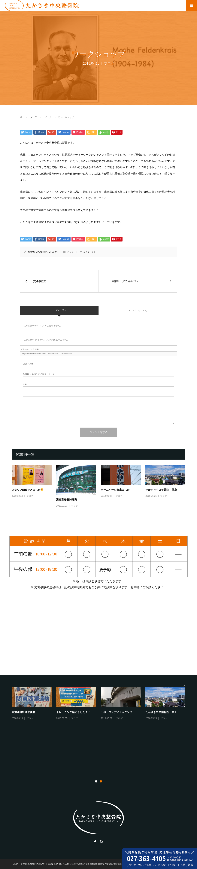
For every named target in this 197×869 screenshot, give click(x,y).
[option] (101, 703)
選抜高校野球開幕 (66, 499)
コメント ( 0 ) (59, 310)
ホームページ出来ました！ (116, 489)
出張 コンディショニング (116, 712)
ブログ (109, 63)
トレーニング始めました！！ (73, 712)
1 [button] (96, 781)
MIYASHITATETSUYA (46, 251)
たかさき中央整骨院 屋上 (161, 489)
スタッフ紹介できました (27, 489)
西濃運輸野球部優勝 (23, 712)
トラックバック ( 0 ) (137, 310)
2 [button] (101, 781)
